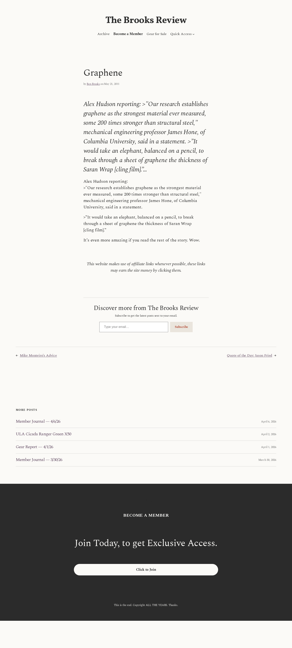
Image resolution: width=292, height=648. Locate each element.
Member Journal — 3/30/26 (39, 459)
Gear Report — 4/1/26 (34, 447)
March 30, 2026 (267, 460)
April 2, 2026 (268, 434)
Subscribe (181, 327)
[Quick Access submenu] (193, 34)
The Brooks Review (146, 20)
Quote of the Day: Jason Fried (249, 355)
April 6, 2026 (268, 422)
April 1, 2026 (268, 447)
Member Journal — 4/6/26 (38, 421)
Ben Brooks (93, 84)
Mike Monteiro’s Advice (38, 355)
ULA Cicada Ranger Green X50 (43, 434)
